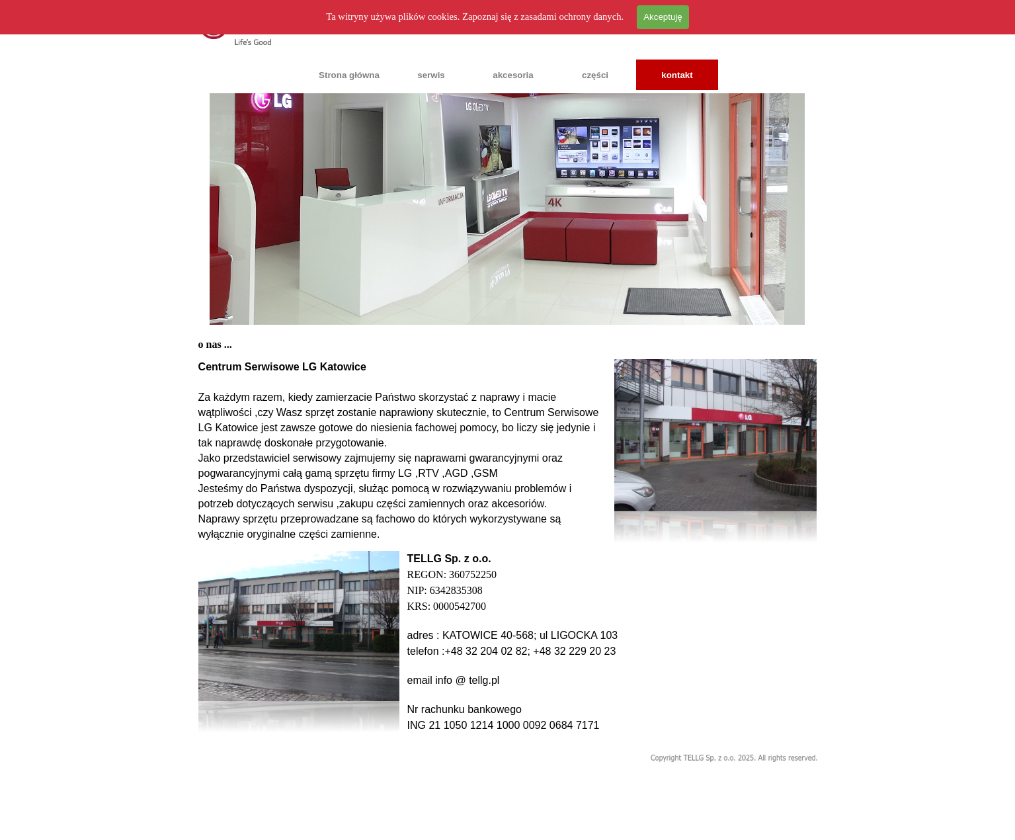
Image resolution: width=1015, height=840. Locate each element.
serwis (431, 75)
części (595, 75)
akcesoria (513, 75)
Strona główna (349, 75)
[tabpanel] (402, 450)
